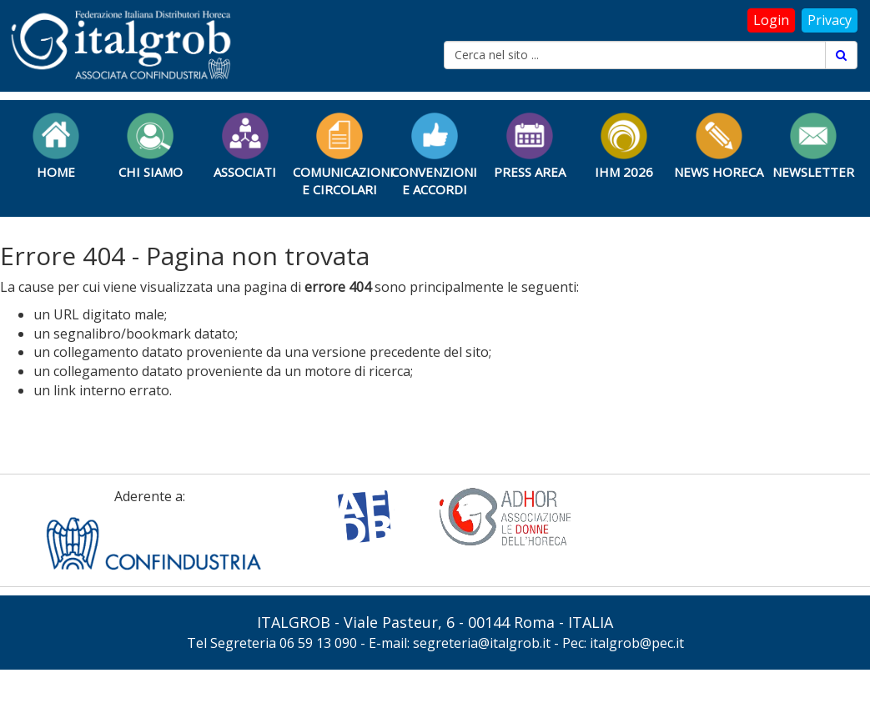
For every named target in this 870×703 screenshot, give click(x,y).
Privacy (829, 20)
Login (771, 20)
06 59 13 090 (318, 643)
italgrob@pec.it (637, 643)
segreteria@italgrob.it (482, 643)
